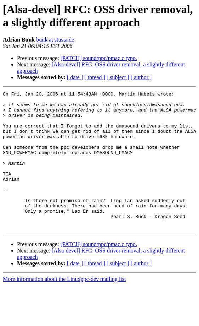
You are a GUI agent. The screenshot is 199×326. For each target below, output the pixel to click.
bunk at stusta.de (55, 40)
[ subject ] (118, 77)
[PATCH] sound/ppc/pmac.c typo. (99, 58)
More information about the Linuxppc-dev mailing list (64, 307)
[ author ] (141, 77)
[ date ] (75, 77)
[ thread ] (94, 77)
